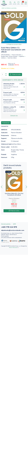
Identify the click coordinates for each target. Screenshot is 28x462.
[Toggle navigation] (26, 3)
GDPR (14, 224)
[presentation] (1, 187)
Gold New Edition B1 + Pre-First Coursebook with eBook (14, 194)
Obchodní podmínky (5, 224)
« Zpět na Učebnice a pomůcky (9, 8)
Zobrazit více (14, 116)
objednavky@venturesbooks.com (12, 230)
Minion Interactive (13, 247)
